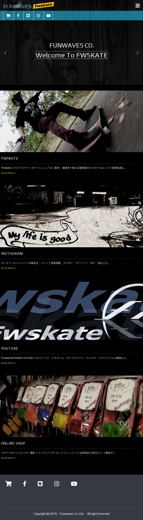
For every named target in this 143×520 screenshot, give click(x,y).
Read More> (8, 173)
